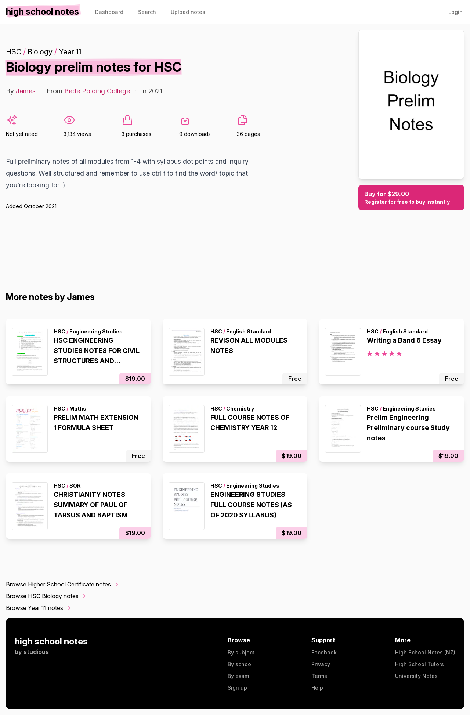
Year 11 (70, 51)
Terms (319, 676)
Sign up (237, 688)
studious (36, 652)
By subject (241, 652)
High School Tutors (419, 664)
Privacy (320, 664)
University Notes (416, 676)
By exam (238, 676)
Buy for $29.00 (411, 198)
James (26, 91)
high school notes (51, 641)
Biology (40, 51)
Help (317, 688)
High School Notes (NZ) (425, 652)
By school (240, 664)
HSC (13, 51)
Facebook (324, 652)
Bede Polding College (97, 91)
